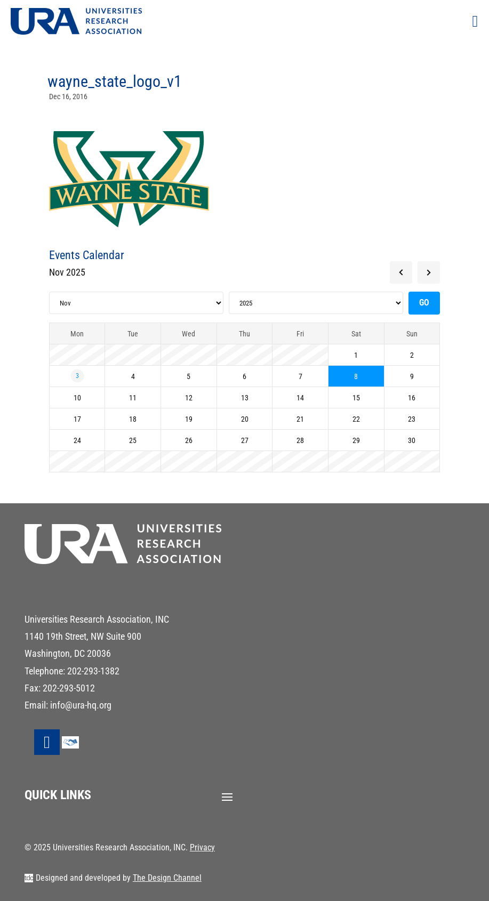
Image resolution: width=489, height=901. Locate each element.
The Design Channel (167, 878)
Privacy (202, 847)
